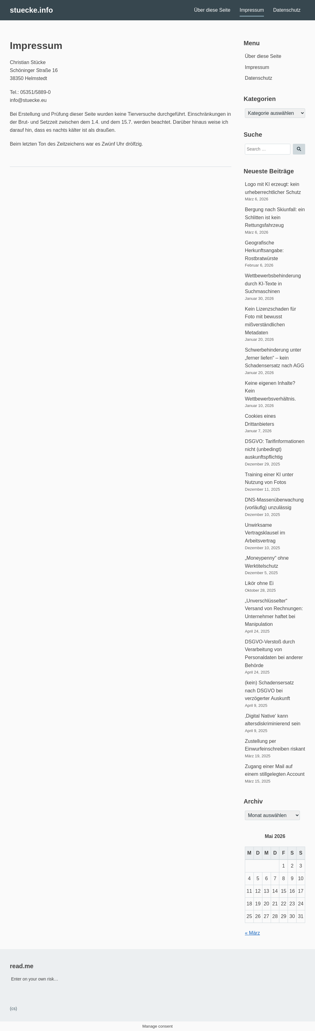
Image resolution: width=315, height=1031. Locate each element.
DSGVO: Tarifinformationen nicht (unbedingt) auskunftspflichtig (275, 449)
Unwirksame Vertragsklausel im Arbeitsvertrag (265, 532)
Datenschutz (287, 10)
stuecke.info (31, 10)
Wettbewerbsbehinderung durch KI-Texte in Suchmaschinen (273, 283)
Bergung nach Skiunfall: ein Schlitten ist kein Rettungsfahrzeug (275, 217)
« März (252, 933)
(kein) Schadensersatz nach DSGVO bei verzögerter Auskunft (269, 690)
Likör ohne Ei (259, 583)
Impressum (252, 10)
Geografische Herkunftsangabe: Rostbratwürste (264, 250)
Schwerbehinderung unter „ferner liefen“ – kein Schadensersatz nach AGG (274, 357)
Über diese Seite (212, 10)
